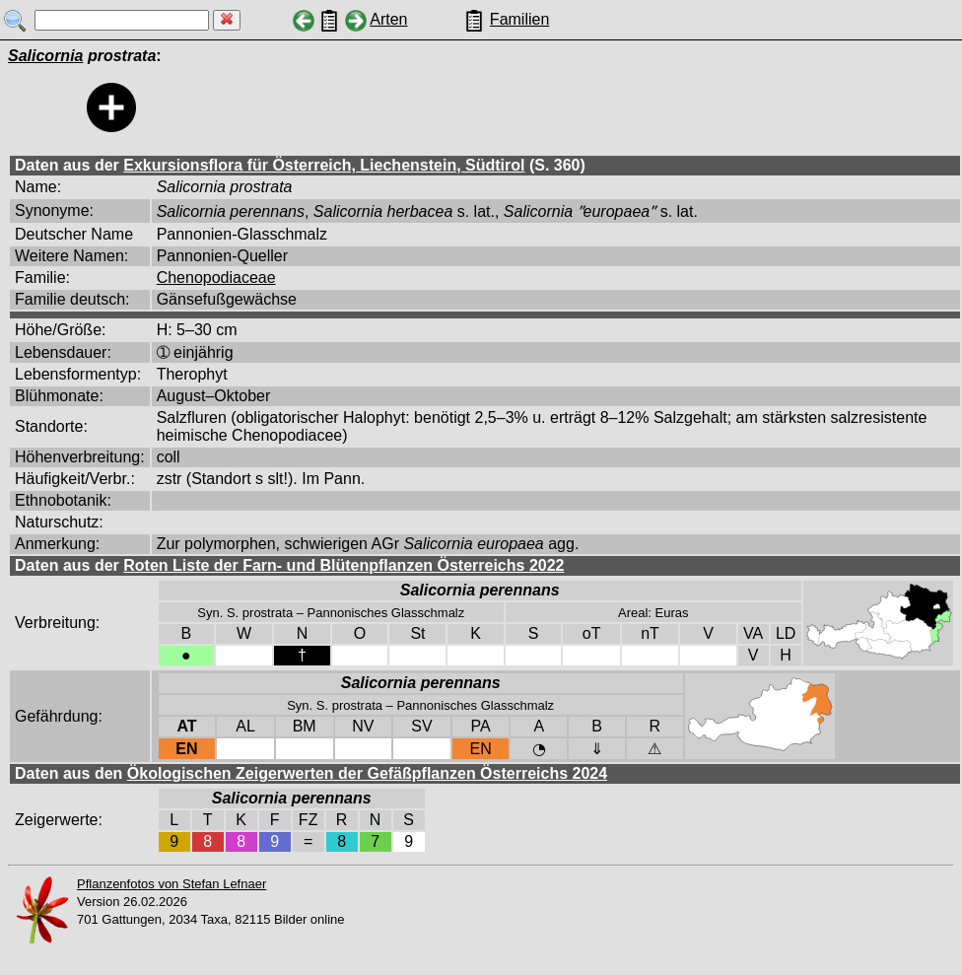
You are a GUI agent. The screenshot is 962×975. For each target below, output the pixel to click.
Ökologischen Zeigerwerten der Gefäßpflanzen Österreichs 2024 (367, 773)
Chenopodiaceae (216, 277)
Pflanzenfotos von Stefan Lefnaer (171, 883)
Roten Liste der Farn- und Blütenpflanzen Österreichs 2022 (343, 565)
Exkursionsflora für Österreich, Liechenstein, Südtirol (323, 165)
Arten (388, 19)
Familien (519, 19)
